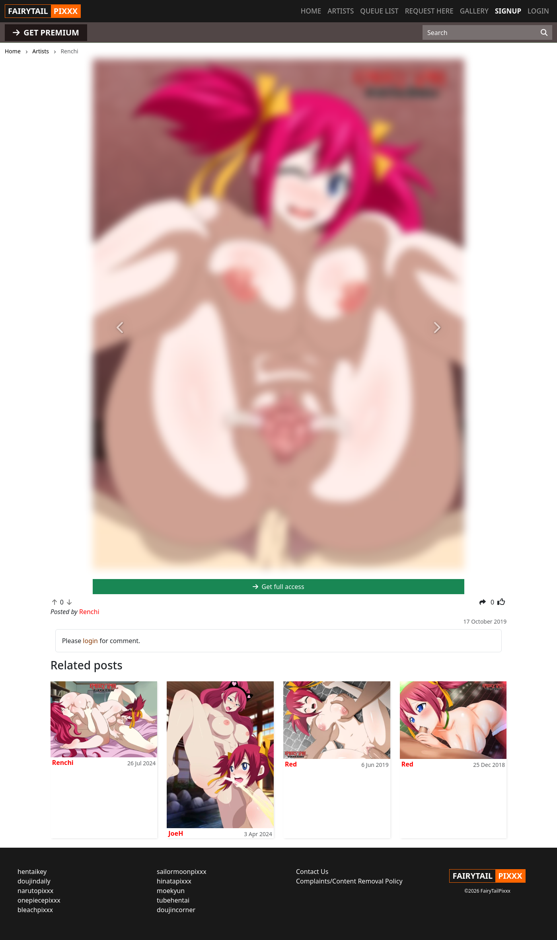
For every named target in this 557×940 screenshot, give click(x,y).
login (90, 640)
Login (538, 11)
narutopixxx (35, 890)
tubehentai (173, 900)
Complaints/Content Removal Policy (349, 881)
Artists (340, 11)
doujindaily (34, 881)
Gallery (474, 11)
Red (291, 764)
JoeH (175, 833)
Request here (429, 11)
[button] (120, 328)
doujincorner (176, 909)
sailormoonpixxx (181, 871)
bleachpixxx (35, 909)
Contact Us (312, 871)
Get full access (278, 586)
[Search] (544, 32)
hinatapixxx (174, 881)
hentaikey (32, 871)
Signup (508, 11)
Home (311, 11)
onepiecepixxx (39, 900)
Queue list (379, 11)
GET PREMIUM (46, 32)
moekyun (171, 890)
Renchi (63, 762)
